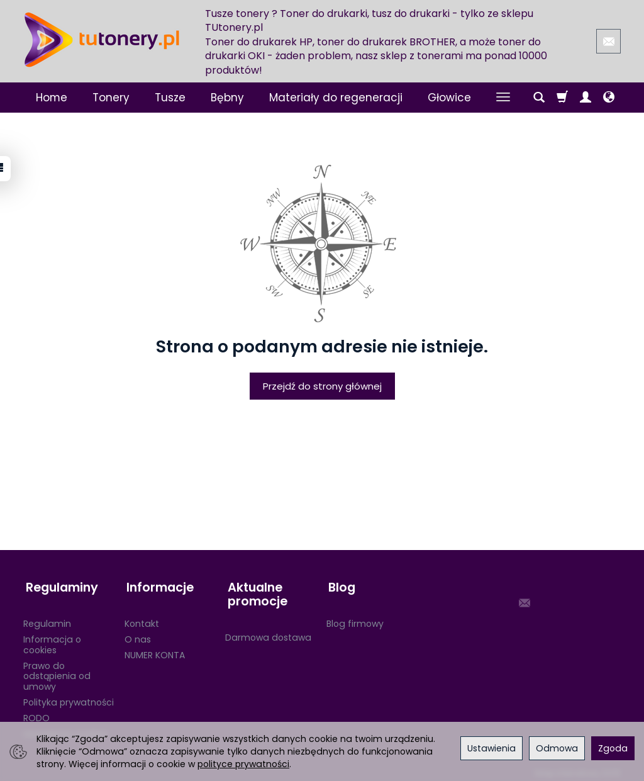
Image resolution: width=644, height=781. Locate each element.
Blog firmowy (355, 618)
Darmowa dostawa (268, 632)
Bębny (227, 97)
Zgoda (613, 748)
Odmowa (557, 748)
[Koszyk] (562, 97)
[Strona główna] (101, 39)
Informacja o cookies (52, 639)
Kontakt (142, 618)
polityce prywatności (243, 764)
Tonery (111, 97)
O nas (138, 633)
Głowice (449, 97)
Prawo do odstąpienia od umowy (57, 671)
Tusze (170, 97)
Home (51, 97)
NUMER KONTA (155, 649)
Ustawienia (491, 748)
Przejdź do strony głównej (322, 386)
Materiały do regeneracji (335, 97)
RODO (36, 712)
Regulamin (47, 618)
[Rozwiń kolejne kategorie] (503, 97)
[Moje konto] (585, 97)
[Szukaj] (539, 97)
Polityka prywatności (68, 696)
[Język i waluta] (609, 97)
